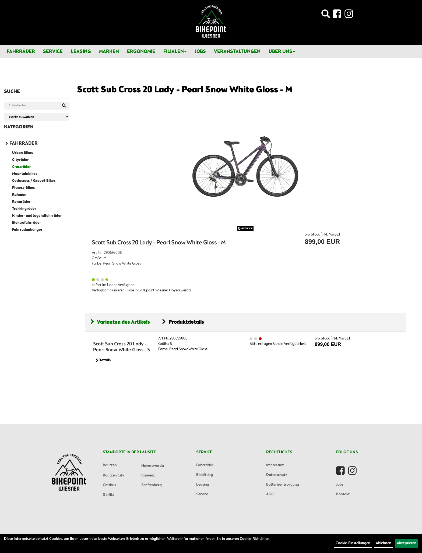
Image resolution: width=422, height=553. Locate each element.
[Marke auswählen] (36, 117)
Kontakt (343, 494)
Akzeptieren (406, 543)
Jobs (200, 51)
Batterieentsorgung (282, 484)
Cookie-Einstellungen (353, 543)
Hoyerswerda (152, 465)
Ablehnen (383, 543)
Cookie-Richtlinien (254, 538)
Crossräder (21, 166)
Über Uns (282, 51)
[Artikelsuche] (325, 15)
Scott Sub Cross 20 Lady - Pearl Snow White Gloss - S (121, 347)
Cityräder (20, 159)
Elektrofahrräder (26, 222)
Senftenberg (151, 485)
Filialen (175, 51)
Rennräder (21, 201)
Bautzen (110, 465)
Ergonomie (141, 51)
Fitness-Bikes (23, 187)
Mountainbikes (24, 173)
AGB (270, 494)
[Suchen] (64, 106)
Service (53, 51)
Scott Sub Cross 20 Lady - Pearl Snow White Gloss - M (185, 90)
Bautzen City (113, 475)
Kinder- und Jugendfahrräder (37, 215)
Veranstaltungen (237, 51)
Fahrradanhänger (27, 229)
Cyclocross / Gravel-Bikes (33, 180)
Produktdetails (183, 322)
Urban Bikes (22, 153)
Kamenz (148, 475)
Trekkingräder (24, 208)
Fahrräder (21, 51)
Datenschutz (276, 475)
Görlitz (108, 494)
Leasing (81, 51)
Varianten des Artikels (120, 322)
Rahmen (19, 194)
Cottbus (109, 485)
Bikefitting (204, 475)
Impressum (275, 465)
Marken (109, 51)
